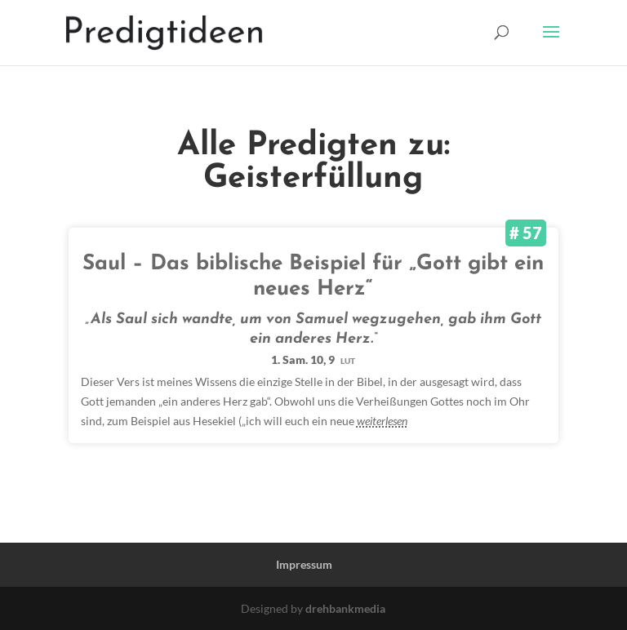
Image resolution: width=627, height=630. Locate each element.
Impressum (304, 564)
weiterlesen (382, 421)
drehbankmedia (345, 608)
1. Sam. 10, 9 (313, 359)
